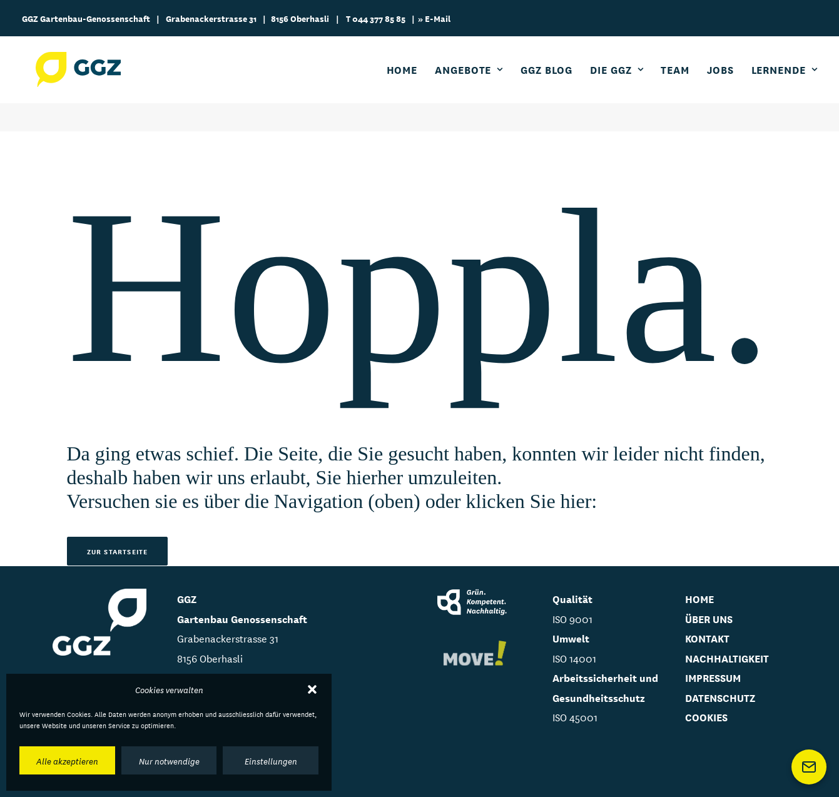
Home (402, 83)
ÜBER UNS (709, 618)
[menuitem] (407, 83)
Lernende (784, 83)
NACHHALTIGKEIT (727, 658)
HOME (699, 598)
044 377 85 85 (378, 18)
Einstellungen (271, 760)
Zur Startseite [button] (117, 551)
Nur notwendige (169, 760)
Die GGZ (616, 83)
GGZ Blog (546, 83)
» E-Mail (434, 18)
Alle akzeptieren (67, 760)
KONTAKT (707, 638)
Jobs (720, 83)
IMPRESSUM (713, 677)
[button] (312, 689)
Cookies (706, 716)
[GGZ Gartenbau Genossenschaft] (83, 84)
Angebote (469, 83)
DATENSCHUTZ (720, 697)
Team (675, 83)
